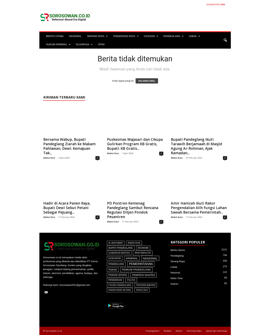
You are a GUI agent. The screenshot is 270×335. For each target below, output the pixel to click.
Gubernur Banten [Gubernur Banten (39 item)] (119, 253)
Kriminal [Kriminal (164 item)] (132, 258)
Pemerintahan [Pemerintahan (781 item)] (141, 264)
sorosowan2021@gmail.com (74, 285)
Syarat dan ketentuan (216, 330)
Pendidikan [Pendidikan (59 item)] (115, 280)
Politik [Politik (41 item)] (131, 280)
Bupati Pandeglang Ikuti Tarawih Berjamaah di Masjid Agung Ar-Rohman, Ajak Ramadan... (196, 146)
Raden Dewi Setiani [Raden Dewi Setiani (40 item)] (120, 290)
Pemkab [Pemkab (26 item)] (113, 270)
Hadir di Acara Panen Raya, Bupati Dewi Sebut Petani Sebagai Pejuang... (66, 208)
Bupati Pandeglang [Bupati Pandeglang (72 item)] (121, 248)
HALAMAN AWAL (146, 81)
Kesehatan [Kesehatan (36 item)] (115, 258)
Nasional (175, 272)
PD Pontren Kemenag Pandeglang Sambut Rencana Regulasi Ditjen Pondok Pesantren (132, 210)
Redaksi (167, 330)
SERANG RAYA (97, 36)
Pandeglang (177, 255)
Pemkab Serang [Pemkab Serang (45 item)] (118, 275)
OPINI (101, 44)
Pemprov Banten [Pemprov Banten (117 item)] (143, 275)
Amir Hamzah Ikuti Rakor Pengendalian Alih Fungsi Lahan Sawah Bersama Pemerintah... (199, 208)
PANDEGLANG (174, 36)
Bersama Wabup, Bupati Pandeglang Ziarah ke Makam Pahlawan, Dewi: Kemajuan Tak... (69, 146)
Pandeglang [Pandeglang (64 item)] (116, 264)
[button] (225, 40)
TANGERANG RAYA (126, 36)
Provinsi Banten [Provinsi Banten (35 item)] (145, 285)
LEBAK (194, 36)
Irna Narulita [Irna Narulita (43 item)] (143, 253)
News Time (177, 278)
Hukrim (174, 283)
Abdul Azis (49, 157)
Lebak (174, 267)
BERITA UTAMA (55, 36)
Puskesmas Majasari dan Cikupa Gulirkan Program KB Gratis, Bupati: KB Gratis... (135, 144)
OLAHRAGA (84, 44)
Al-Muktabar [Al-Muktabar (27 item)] (116, 243)
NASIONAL (75, 36)
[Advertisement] (162, 17)
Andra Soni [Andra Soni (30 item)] (134, 243)
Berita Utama (178, 250)
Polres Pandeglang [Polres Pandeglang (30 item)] (120, 285)
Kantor (179, 330)
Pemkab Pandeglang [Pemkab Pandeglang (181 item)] (136, 269)
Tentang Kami (152, 330)
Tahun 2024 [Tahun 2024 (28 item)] (142, 290)
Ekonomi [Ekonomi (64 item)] (143, 248)
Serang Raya (178, 261)
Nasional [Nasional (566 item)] (150, 258)
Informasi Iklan (194, 330)
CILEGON (151, 36)
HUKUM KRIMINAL (58, 44)
